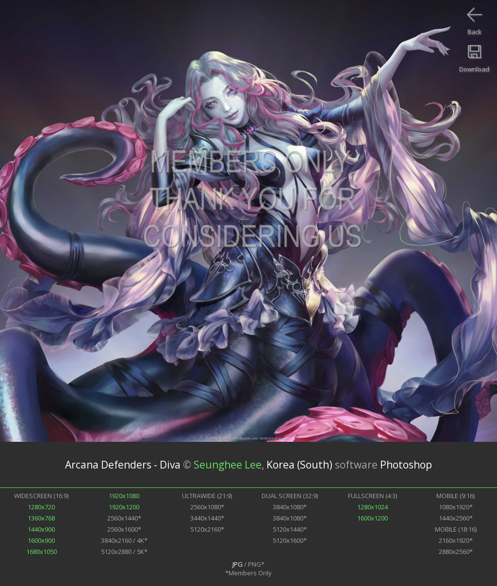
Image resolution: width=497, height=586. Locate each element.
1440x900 (41, 529)
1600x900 (41, 540)
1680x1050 (41, 551)
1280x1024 (372, 506)
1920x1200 (124, 506)
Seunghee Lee (228, 464)
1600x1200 (372, 518)
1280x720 (41, 506)
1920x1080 (124, 495)
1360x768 (41, 518)
